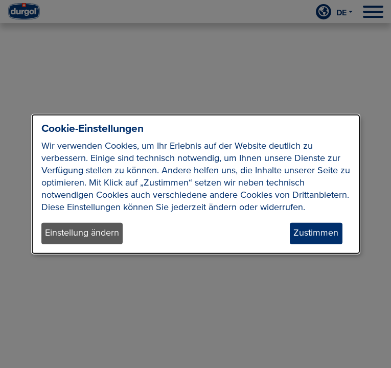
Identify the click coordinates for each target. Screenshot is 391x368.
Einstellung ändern (82, 233)
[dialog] (195, 184)
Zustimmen (315, 233)
